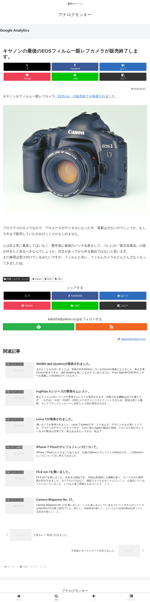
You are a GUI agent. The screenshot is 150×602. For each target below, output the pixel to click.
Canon (37, 279)
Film (58, 279)
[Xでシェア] (27, 67)
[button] (122, 77)
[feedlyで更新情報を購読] (38, 326)
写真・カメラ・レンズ (16, 279)
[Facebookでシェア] (75, 67)
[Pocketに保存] (27, 77)
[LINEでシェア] (75, 77)
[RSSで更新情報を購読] (111, 326)
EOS (48, 279)
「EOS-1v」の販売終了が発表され (80, 96)
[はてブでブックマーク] (122, 67)
